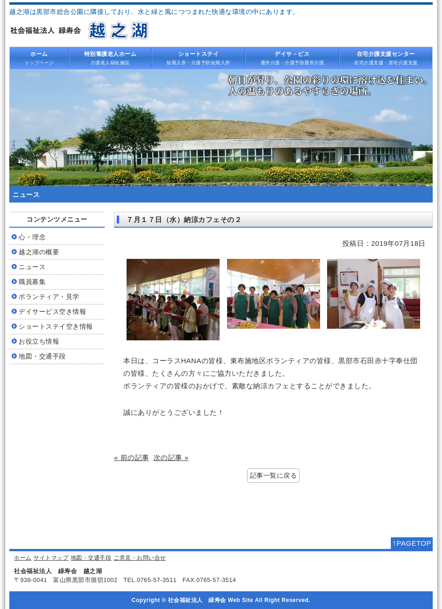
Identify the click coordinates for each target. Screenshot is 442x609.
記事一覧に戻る (273, 475)
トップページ (39, 58)
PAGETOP (411, 543)
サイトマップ (50, 558)
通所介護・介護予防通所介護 (292, 58)
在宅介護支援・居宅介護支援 (386, 58)
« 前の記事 (131, 457)
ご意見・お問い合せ (140, 558)
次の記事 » (171, 457)
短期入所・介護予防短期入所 (198, 58)
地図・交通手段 (91, 558)
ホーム (23, 558)
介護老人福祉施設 (110, 58)
